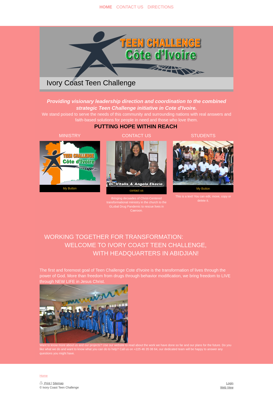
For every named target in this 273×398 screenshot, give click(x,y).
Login (229, 383)
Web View (226, 387)
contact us (136, 190)
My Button (69, 188)
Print (45, 383)
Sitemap (58, 383)
